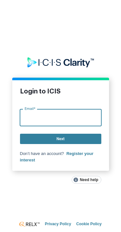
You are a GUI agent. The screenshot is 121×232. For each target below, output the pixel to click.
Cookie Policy (89, 224)
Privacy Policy (58, 224)
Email (30, 109)
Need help (89, 180)
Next (60, 139)
